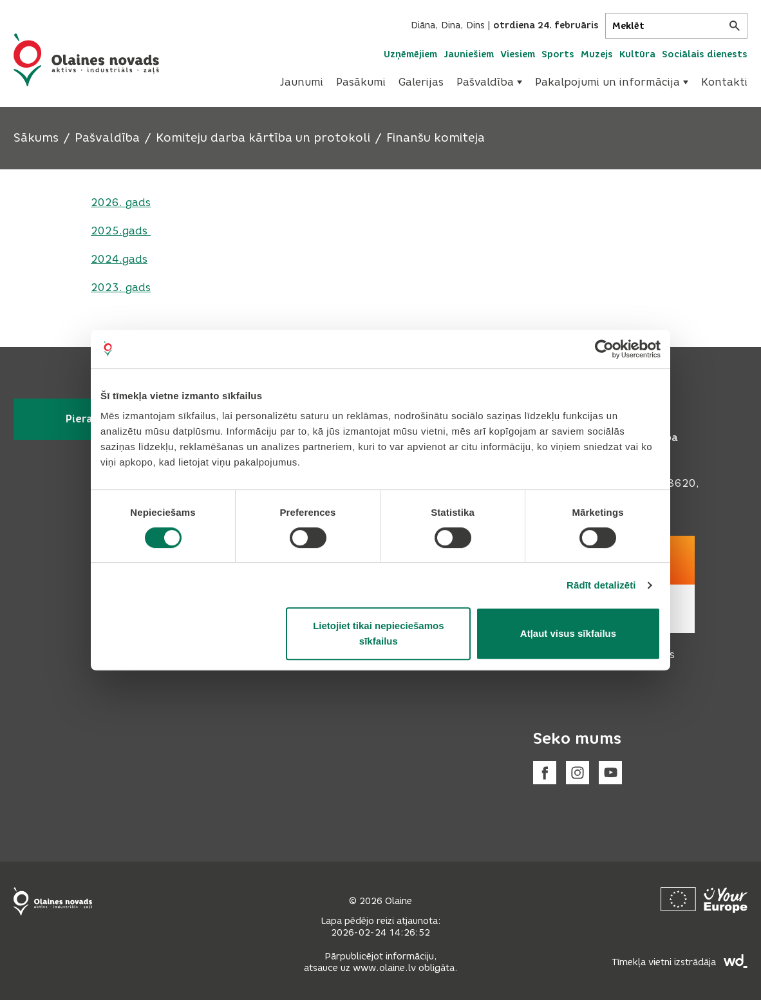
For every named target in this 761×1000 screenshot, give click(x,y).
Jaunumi (301, 82)
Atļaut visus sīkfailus (568, 633)
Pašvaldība (489, 82)
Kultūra (637, 54)
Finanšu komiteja (435, 138)
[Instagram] (577, 772)
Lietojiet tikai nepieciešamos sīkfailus (378, 633)
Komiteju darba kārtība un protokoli (263, 138)
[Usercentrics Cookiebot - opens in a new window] (604, 349)
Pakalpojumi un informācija (611, 82)
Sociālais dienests (704, 54)
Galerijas (421, 82)
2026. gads (121, 202)
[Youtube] (610, 772)
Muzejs (597, 54)
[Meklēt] (676, 26)
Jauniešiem (469, 54)
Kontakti (724, 82)
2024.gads (119, 259)
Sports (557, 54)
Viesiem (517, 54)
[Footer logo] (53, 901)
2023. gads (121, 287)
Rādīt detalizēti (601, 585)
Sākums (36, 138)
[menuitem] (302, 82)
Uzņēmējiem (410, 54)
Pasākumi (361, 82)
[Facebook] (544, 772)
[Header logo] (86, 59)
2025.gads (121, 231)
